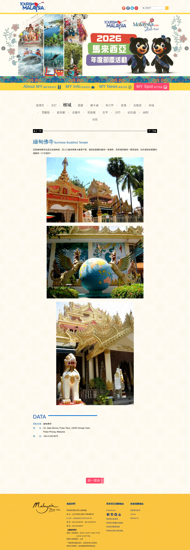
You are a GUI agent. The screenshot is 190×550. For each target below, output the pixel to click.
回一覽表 (94, 480)
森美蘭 (61, 112)
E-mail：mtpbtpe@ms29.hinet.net (79, 518)
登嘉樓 (91, 112)
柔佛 (123, 105)
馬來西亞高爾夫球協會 (114, 523)
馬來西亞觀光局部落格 (114, 531)
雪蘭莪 (46, 112)
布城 (151, 105)
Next (187, 48)
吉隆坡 (137, 105)
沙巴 (118, 112)
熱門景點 (152, 86)
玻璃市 (40, 105)
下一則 (151, 131)
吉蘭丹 (76, 112)
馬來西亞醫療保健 (113, 527)
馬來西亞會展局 (112, 519)
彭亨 (105, 112)
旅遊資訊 (80, 86)
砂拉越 (132, 112)
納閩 (145, 112)
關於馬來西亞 (42, 86)
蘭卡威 (94, 105)
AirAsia (133, 514)
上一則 (38, 131)
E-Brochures (111, 510)
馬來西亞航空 (135, 510)
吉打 (54, 105)
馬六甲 (110, 105)
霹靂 (80, 105)
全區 (95, 119)
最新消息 (115, 86)
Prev (3, 48)
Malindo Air (134, 518)
